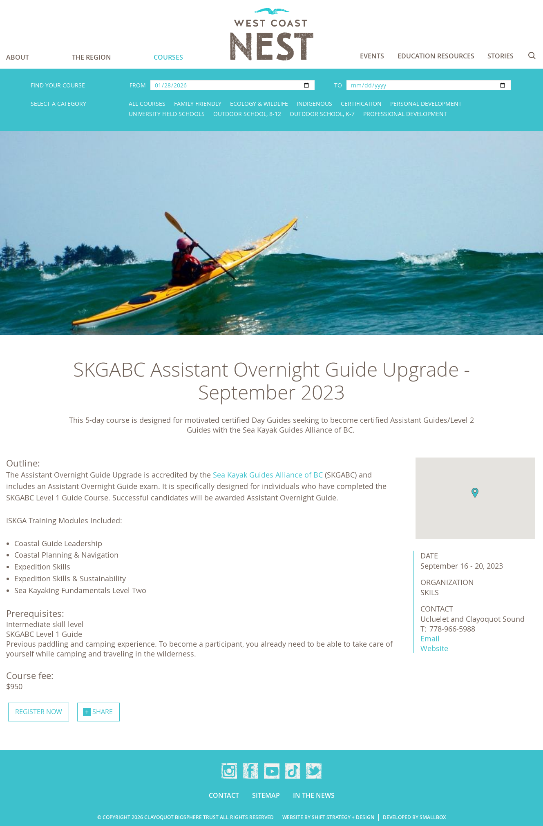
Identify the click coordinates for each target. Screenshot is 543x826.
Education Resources (436, 55)
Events (372, 55)
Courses (168, 57)
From (138, 85)
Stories (500, 55)
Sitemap (266, 795)
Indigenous (314, 103)
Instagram (229, 771)
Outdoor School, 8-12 (247, 114)
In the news (314, 795)
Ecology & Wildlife (259, 103)
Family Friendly (197, 103)
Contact (224, 795)
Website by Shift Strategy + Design (328, 817)
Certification (361, 103)
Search (532, 55)
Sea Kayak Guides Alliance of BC (268, 475)
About (17, 57)
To (338, 85)
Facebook (250, 771)
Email (430, 638)
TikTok (292, 771)
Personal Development (426, 103)
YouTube (271, 771)
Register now (38, 711)
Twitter (314, 771)
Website (434, 648)
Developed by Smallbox (414, 817)
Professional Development (405, 114)
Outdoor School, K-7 (322, 114)
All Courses (147, 103)
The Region (91, 57)
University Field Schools (167, 114)
